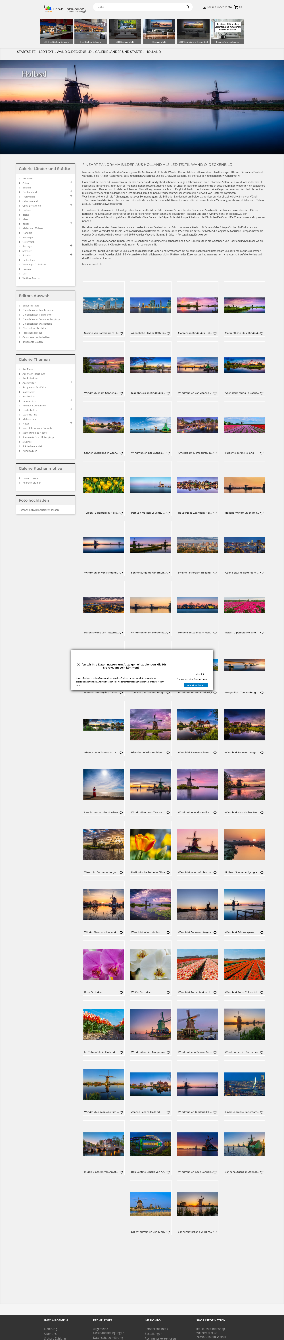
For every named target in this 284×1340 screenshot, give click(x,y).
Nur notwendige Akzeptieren (192, 679)
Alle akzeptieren (195, 685)
